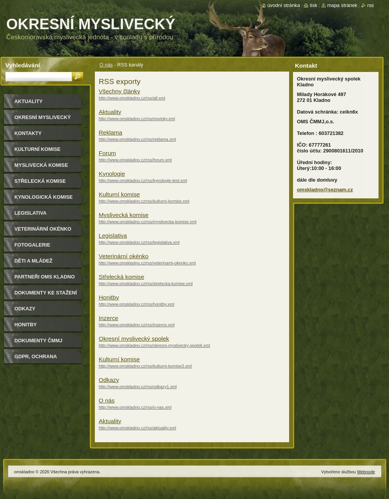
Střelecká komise (121, 276)
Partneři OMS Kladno (44, 277)
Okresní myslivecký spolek (134, 338)
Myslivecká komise (123, 215)
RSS (370, 5)
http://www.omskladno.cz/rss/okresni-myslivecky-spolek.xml (154, 345)
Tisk (313, 5)
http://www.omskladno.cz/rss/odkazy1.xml (138, 386)
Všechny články (119, 91)
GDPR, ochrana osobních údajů (37, 359)
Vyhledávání (22, 65)
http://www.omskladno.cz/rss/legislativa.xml (139, 242)
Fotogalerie (32, 245)
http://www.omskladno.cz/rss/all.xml (132, 98)
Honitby (109, 297)
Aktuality (110, 112)
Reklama (110, 132)
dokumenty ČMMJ (38, 340)
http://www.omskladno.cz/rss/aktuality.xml (137, 427)
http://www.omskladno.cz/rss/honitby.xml (136, 304)
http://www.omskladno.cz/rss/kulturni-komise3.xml (145, 366)
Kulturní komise (119, 194)
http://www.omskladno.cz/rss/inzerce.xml (136, 324)
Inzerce (108, 318)
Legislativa (113, 235)
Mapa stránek (342, 5)
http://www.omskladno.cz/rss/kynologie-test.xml (143, 180)
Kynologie (112, 173)
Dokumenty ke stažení (45, 293)
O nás (106, 65)
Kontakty (28, 133)
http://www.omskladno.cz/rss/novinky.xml (137, 118)
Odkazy (109, 379)
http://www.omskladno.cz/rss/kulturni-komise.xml (144, 201)
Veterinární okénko (123, 256)
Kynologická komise (43, 197)
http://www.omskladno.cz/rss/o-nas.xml (135, 407)
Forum (107, 153)
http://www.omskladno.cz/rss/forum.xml (135, 160)
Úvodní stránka (283, 5)
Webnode (366, 471)
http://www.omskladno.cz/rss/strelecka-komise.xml (146, 283)
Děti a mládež (33, 261)
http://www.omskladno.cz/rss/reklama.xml (137, 139)
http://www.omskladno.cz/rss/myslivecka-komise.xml (147, 221)
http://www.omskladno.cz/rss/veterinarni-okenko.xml (147, 263)
